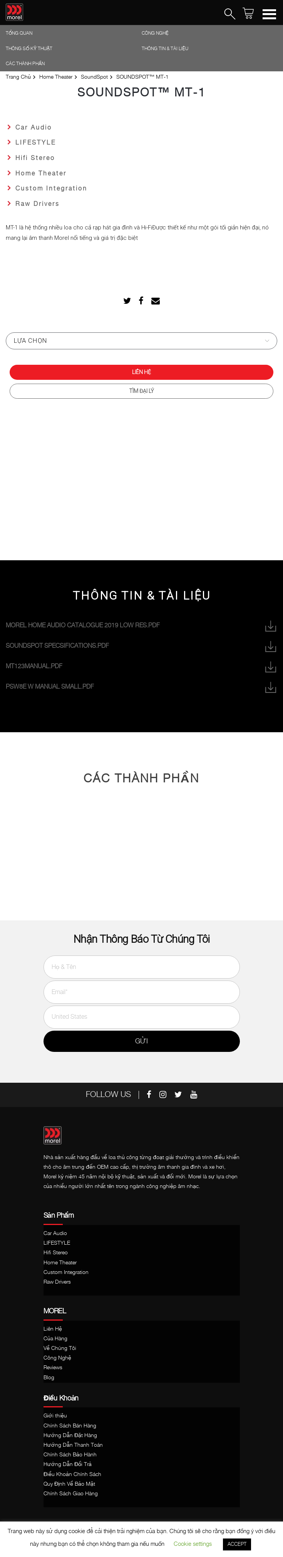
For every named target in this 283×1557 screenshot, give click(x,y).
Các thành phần (25, 63)
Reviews (53, 1367)
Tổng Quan (19, 33)
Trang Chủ (18, 77)
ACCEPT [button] (237, 1544)
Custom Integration (51, 188)
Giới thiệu (55, 1416)
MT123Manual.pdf (141, 667)
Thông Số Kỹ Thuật (29, 48)
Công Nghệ (155, 33)
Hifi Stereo (35, 158)
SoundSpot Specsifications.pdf (141, 646)
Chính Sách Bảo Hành (70, 1455)
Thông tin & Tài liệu (165, 48)
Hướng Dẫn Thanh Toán (73, 1445)
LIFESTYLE (35, 143)
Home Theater (55, 77)
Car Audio (33, 128)
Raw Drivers (37, 204)
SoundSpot (94, 77)
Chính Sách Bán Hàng (70, 1426)
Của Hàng (55, 1338)
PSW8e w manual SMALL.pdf (141, 687)
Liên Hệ (141, 372)
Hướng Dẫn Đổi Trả (68, 1464)
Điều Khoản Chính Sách (72, 1474)
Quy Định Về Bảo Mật (69, 1484)
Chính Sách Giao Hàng (71, 1493)
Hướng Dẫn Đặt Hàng (70, 1435)
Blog (49, 1377)
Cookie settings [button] (193, 1544)
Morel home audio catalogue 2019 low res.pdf (141, 626)
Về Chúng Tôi (60, 1348)
